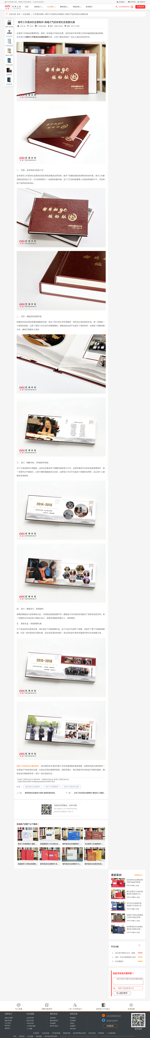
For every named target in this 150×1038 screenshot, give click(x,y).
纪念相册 (50, 7)
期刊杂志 (7, 1025)
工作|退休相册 (38, 14)
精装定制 (76, 7)
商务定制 (73, 1028)
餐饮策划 (63, 7)
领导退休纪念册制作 (32, 787)
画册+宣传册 (9, 27)
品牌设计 (37, 7)
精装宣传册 (8, 1020)
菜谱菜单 (9, 74)
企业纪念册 (9, 65)
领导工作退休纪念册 (71, 787)
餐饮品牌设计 (54, 1020)
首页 (26, 7)
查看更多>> (139, 875)
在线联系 (110, 1026)
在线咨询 (140, 7)
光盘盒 (72, 1023)
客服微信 (122, 2)
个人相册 (29, 1028)
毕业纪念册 (9, 46)
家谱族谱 (9, 84)
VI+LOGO (9, 36)
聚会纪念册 (9, 55)
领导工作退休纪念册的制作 (28, 766)
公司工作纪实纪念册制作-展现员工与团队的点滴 (91, 793)
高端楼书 (73, 1026)
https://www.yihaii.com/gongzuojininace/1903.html (36, 781)
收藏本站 (142, 2)
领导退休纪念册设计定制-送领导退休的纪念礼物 (42, 793)
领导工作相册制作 (52, 787)
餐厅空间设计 (54, 1026)
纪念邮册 (73, 1020)
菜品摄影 (53, 1023)
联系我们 (133, 2)
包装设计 (7, 1028)
